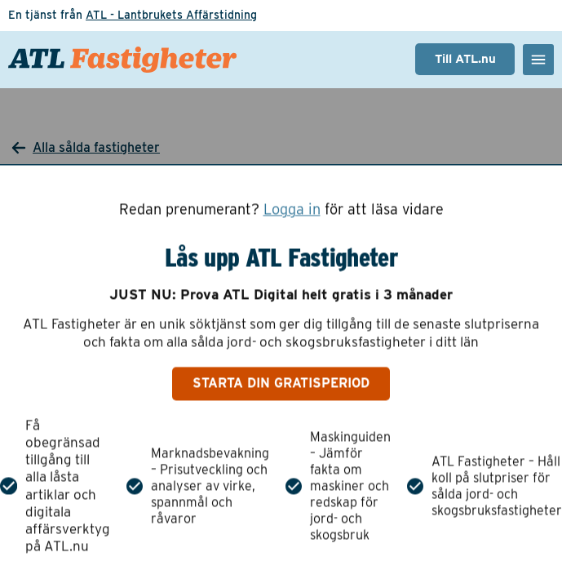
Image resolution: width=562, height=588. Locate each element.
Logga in (292, 209)
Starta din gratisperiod (281, 383)
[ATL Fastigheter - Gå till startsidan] (122, 60)
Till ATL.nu (465, 58)
